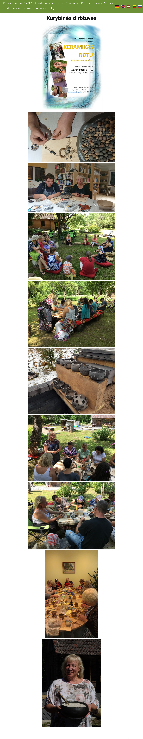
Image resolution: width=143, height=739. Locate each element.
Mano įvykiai (72, 3)
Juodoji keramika (12, 8)
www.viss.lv (139, 738)
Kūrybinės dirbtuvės (91, 3)
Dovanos (108, 3)
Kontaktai (29, 8)
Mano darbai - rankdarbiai (49, 3)
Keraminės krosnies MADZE (17, 3)
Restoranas (41, 8)
